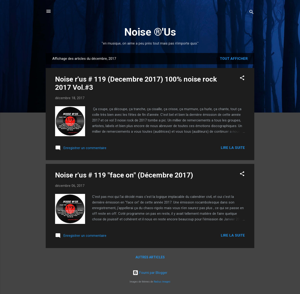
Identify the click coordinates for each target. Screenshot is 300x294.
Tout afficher (234, 59)
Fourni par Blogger (150, 273)
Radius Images (162, 281)
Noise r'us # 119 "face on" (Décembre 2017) (124, 175)
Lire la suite (233, 148)
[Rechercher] (251, 13)
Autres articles (150, 257)
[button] (242, 78)
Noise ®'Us (150, 32)
